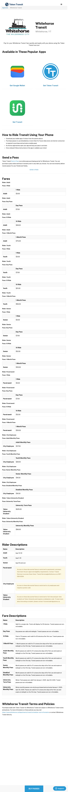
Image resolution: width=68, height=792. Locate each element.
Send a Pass (15, 161)
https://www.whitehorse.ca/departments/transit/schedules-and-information (25, 712)
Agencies (5, 8)
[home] (14, 4)
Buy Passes (34, 789)
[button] (61, 4)
